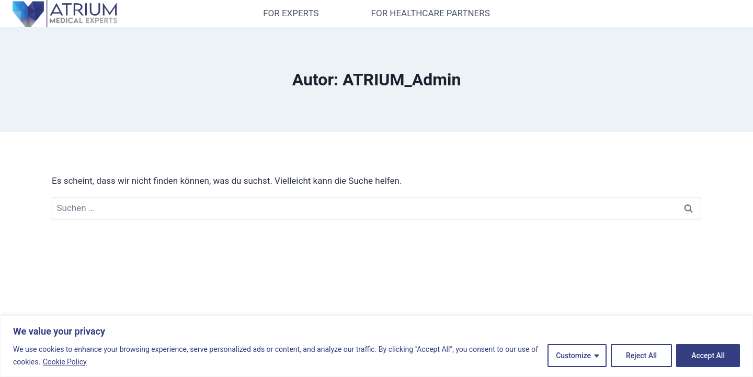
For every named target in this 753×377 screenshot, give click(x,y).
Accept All (708, 355)
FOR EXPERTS (290, 13)
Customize (573, 355)
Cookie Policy (65, 362)
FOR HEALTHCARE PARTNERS (430, 13)
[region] (376, 346)
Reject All (641, 355)
